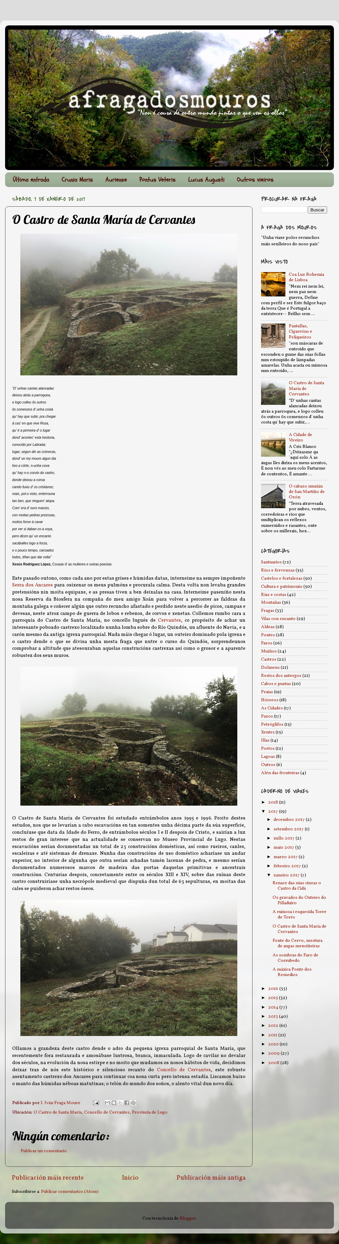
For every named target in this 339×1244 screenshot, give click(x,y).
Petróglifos (272, 724)
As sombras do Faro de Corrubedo (295, 958)
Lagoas (268, 756)
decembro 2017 (290, 819)
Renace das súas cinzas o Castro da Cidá (297, 886)
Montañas (271, 602)
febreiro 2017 (288, 866)
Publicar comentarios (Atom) (70, 1191)
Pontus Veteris (157, 179)
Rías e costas (273, 595)
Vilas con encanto (278, 619)
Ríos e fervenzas (278, 570)
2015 (273, 998)
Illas (265, 740)
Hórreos (269, 700)
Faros (266, 643)
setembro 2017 (289, 829)
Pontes (268, 635)
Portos (268, 748)
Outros (268, 765)
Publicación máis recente (48, 1178)
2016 (273, 989)
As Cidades (272, 708)
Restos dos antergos (281, 675)
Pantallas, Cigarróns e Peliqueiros (300, 331)
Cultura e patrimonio (281, 586)
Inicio (130, 1178)
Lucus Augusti (206, 179)
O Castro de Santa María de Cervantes (299, 929)
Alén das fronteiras (280, 773)
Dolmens (270, 667)
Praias (267, 692)
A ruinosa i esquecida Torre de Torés (299, 914)
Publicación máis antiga (211, 1178)
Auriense (116, 179)
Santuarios (271, 562)
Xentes (268, 732)
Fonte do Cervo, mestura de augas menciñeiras (297, 943)
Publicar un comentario (44, 1151)
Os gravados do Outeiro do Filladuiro (299, 900)
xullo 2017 (285, 838)
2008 (274, 1063)
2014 (273, 1007)
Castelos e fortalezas (281, 578)
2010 (274, 1044)
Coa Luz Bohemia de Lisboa (306, 277)
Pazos (267, 716)
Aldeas (268, 627)
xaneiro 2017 (287, 875)
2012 (273, 1025)
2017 (273, 811)
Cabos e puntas (276, 684)
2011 (273, 1035)
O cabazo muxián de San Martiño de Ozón (307, 491)
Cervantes (169, 620)
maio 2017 (284, 847)
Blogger (188, 1218)
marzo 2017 (286, 857)
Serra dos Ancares (32, 585)
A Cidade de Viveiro (300, 437)
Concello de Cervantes (184, 1070)
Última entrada (31, 179)
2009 (274, 1053)
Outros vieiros (255, 179)
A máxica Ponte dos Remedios (292, 972)
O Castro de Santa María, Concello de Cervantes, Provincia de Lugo (100, 1112)
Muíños (269, 651)
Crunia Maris (77, 179)
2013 (273, 1016)
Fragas (267, 610)
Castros (268, 659)
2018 (273, 802)
